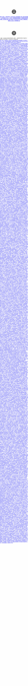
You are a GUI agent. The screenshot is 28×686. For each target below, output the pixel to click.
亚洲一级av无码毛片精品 (16, 391)
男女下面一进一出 (11, 164)
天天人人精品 (12, 263)
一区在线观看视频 (7, 274)
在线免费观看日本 (3, 461)
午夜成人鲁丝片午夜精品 (23, 248)
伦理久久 (17, 494)
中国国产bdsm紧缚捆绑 (14, 526)
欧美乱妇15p (8, 123)
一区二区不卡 (14, 143)
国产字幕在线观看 (8, 77)
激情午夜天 (21, 280)
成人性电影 (23, 172)
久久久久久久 (19, 378)
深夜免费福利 (4, 211)
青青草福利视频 (14, 94)
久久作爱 (13, 306)
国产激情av (8, 360)
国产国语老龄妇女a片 (24, 323)
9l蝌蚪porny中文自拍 (24, 101)
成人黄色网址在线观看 (23, 497)
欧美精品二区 (13, 437)
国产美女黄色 (19, 450)
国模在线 (3, 59)
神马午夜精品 (10, 434)
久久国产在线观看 (10, 114)
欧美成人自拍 (5, 525)
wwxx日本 (11, 462)
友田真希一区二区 (21, 328)
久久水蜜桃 (24, 387)
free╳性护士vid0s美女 (16, 322)
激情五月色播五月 (22, 435)
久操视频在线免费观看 (11, 65)
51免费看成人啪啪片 (20, 315)
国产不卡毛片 (18, 46)
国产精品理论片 (14, 245)
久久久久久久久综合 (15, 254)
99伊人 (21, 371)
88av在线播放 (10, 63)
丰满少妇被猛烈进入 (5, 58)
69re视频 (9, 323)
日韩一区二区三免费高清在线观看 (19, 412)
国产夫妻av (2, 122)
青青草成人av (2, 249)
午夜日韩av (6, 60)
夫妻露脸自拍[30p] (14, 397)
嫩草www (4, 181)
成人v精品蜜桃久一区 (9, 57)
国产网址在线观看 (13, 165)
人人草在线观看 (17, 204)
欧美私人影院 (5, 375)
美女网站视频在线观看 (16, 77)
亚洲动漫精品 (19, 329)
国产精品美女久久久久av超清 (23, 274)
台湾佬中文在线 (9, 95)
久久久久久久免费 (9, 74)
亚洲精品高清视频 (14, 367)
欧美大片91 (5, 431)
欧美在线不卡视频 (14, 505)
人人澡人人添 (23, 233)
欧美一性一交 (21, 366)
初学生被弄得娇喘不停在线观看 (20, 467)
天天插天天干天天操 (23, 384)
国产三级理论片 (25, 67)
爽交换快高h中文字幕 (6, 273)
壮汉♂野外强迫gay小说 (23, 76)
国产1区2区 (18, 504)
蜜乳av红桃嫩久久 (22, 333)
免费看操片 (10, 141)
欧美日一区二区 (8, 108)
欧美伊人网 (8, 181)
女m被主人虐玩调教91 (13, 324)
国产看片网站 (20, 451)
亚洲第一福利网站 (14, 431)
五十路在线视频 (6, 502)
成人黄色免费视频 (17, 197)
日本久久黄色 (4, 459)
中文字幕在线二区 (9, 510)
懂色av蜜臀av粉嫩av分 (12, 346)
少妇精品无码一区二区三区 (12, 449)
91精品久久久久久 (4, 430)
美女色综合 (23, 111)
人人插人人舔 (24, 99)
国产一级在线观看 (23, 307)
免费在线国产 (14, 537)
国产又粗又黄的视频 (17, 136)
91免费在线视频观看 (20, 361)
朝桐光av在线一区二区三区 (17, 185)
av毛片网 (18, 278)
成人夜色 (7, 529)
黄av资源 (2, 47)
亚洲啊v (16, 131)
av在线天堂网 (2, 531)
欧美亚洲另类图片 (11, 212)
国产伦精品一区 (4, 73)
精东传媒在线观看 (16, 407)
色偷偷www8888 (21, 266)
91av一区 (15, 474)
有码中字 (17, 335)
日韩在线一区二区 (6, 188)
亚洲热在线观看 (5, 210)
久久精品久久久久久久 (19, 164)
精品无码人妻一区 (17, 49)
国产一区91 (19, 235)
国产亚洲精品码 (3, 384)
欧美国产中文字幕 (11, 312)
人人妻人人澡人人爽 (6, 378)
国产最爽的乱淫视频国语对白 (22, 479)
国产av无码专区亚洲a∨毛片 (14, 47)
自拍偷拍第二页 (18, 246)
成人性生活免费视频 (20, 326)
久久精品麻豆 (21, 534)
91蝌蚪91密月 (8, 494)
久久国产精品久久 (15, 78)
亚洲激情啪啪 (13, 466)
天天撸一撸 (15, 524)
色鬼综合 (16, 408)
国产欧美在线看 (13, 307)
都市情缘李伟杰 (11, 432)
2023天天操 (4, 328)
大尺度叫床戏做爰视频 (19, 107)
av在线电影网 (12, 135)
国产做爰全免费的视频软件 (19, 137)
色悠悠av (3, 497)
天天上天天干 (12, 444)
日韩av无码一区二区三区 (20, 395)
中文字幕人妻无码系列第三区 (7, 297)
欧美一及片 (24, 106)
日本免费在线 (22, 257)
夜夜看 (8, 332)
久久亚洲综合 (15, 280)
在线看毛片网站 (14, 117)
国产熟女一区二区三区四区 (14, 519)
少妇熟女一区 (5, 309)
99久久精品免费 (9, 496)
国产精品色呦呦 (6, 361)
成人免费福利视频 (7, 468)
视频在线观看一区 (22, 520)
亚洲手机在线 (6, 252)
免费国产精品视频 (3, 278)
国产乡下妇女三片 (10, 66)
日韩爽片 (13, 205)
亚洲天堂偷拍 (9, 73)
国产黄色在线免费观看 (16, 377)
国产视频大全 (21, 205)
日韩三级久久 (9, 308)
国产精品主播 (21, 196)
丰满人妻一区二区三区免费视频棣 (6, 196)
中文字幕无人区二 (9, 322)
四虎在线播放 (6, 299)
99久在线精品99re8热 (21, 337)
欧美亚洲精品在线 (19, 390)
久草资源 (2, 110)
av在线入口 (17, 212)
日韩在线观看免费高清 (19, 69)
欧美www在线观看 (5, 364)
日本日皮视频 (19, 272)
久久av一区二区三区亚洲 (18, 72)
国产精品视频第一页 (7, 336)
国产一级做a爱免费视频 (4, 68)
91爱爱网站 (13, 190)
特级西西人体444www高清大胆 (14, 60)
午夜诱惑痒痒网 (12, 528)
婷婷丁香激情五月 (22, 531)
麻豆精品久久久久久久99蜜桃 (20, 187)
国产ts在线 (16, 521)
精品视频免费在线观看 (17, 63)
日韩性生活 (6, 147)
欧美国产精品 (7, 344)
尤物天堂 (26, 96)
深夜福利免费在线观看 (6, 135)
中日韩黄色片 (16, 129)
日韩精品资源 (8, 190)
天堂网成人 (13, 192)
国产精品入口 (12, 318)
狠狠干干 (6, 72)
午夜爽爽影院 (21, 73)
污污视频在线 (25, 132)
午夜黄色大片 (5, 405)
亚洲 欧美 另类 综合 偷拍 (21, 165)
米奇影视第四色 (15, 332)
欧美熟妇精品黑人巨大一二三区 (21, 183)
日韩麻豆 (8, 500)
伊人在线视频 (25, 200)
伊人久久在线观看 (7, 192)
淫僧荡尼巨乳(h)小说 (24, 145)
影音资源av (7, 59)
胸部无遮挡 (26, 211)
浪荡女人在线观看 (8, 385)
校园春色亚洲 (24, 56)
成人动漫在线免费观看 (23, 203)
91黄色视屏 (21, 105)
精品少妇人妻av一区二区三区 (7, 261)
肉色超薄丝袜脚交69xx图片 (18, 339)
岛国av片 (24, 451)
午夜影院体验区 (13, 163)
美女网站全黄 (15, 279)
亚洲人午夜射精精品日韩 (6, 145)
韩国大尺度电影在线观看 (11, 211)
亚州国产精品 (22, 375)
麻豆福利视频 (6, 433)
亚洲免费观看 (20, 304)
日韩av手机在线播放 (7, 437)
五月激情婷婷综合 (16, 469)
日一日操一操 (16, 170)
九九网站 (6, 341)
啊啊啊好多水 (16, 59)
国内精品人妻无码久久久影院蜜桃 (20, 213)
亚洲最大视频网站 (20, 276)
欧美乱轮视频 (10, 498)
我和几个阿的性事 (16, 194)
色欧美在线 (16, 48)
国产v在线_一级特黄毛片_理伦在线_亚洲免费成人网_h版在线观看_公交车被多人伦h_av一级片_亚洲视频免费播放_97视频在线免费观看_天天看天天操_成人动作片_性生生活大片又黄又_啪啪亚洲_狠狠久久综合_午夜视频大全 (14, 41)
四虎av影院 (6, 321)
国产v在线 (15, 118)
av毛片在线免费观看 (5, 227)
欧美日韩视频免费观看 (8, 311)
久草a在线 (21, 234)
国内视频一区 (2, 479)
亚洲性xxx (10, 50)
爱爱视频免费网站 (21, 116)
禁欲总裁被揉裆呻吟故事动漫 (22, 405)
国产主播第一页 (24, 450)
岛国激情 (6, 127)
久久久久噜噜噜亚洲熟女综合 (18, 57)
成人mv (14, 434)
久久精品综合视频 (3, 438)
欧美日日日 (14, 132)
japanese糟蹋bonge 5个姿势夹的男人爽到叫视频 (18, 177)
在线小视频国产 (6, 263)
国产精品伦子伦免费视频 (5, 119)
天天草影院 (8, 314)
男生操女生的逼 (6, 444)
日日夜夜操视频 (7, 518)
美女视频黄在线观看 (9, 241)
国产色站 (17, 135)
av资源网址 (16, 105)
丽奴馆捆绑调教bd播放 (23, 392)
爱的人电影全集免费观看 (23, 71)
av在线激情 (12, 69)
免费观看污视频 (20, 189)
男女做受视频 (19, 228)
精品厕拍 (16, 538)
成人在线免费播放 (22, 373)
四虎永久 (17, 531)
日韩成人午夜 (9, 541)
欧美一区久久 (7, 177)
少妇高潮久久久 (13, 345)
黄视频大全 (7, 170)
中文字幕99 (23, 253)
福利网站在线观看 (23, 161)
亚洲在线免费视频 (8, 501)
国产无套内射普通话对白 (16, 61)
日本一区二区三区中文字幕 (8, 198)
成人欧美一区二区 (19, 62)
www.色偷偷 (5, 365)
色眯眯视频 (13, 323)
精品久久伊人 (5, 96)
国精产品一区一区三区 (21, 271)
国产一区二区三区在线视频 (14, 75)
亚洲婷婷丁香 (18, 306)
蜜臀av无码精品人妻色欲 (15, 181)
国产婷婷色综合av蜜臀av (5, 163)
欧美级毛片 (5, 533)
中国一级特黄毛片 (11, 480)
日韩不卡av (26, 383)
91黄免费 (20, 305)
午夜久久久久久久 (15, 73)
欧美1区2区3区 (20, 232)
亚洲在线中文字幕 (19, 192)
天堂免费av (24, 390)
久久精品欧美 (13, 393)
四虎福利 (3, 195)
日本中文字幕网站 (19, 240)
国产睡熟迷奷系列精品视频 (10, 107)
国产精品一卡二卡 (20, 142)
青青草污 (4, 208)
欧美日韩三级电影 (11, 404)
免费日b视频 (6, 247)
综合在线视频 (22, 204)
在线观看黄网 (19, 67)
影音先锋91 (3, 304)
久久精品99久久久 (18, 444)
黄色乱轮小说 (13, 142)
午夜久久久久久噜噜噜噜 (5, 104)
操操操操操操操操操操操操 (9, 80)
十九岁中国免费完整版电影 (10, 277)
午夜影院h (18, 123)
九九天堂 (10, 342)
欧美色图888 (24, 342)
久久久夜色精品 (8, 495)
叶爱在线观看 (8, 202)
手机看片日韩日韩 (25, 138)
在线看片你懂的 (16, 144)
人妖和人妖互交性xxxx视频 (11, 233)
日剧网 (15, 80)
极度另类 (21, 121)
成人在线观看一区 (7, 160)
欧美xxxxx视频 (17, 145)
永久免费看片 (18, 233)
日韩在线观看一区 (23, 256)
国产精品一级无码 (11, 430)
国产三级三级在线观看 (8, 469)
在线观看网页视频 (3, 132)
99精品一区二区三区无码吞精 (15, 122)
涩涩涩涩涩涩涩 (7, 43)
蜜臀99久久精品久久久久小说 (9, 128)
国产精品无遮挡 (4, 48)
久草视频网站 (12, 340)
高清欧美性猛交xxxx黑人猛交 (13, 127)
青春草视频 (6, 267)
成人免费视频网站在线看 (21, 176)
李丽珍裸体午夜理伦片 (13, 176)
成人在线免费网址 (14, 134)
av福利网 (23, 185)
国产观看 (3, 298)
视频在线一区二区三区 (24, 265)
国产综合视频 (13, 387)
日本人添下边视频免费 (7, 236)
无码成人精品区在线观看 (17, 114)
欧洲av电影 (11, 371)
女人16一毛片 (14, 126)
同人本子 (2, 313)
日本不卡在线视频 (16, 438)
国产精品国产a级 (11, 321)
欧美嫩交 (5, 403)
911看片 (20, 471)
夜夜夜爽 (12, 540)
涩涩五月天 (10, 460)
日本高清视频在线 (19, 163)
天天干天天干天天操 (8, 195)
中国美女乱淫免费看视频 (11, 172)
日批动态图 (3, 229)
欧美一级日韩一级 (4, 323)
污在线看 (10, 126)
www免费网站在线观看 (24, 202)
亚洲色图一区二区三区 (15, 520)
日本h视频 (21, 541)
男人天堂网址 (7, 479)
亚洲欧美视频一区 (17, 58)
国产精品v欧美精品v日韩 (16, 507)
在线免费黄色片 (19, 269)
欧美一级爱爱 (21, 170)
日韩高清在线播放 (23, 396)
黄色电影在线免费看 (13, 188)
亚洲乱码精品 (14, 173)
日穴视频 (9, 472)
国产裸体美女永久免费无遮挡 (22, 50)
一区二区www (21, 363)
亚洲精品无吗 (15, 297)
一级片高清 (22, 53)
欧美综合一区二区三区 (21, 273)
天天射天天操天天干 (8, 264)
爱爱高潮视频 (8, 140)
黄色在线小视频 (16, 71)
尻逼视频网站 (20, 431)
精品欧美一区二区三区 (11, 46)
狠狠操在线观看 (8, 270)
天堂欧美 (1, 189)
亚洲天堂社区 (17, 53)
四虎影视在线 (15, 141)
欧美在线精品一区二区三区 (10, 300)
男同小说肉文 (6, 183)
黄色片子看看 (4, 61)
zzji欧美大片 (12, 58)
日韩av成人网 (2, 201)
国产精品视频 (9, 248)
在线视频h (24, 104)
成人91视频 (25, 121)
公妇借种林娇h (7, 471)
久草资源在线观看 (20, 327)
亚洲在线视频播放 (20, 441)
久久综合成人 (22, 43)
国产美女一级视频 (10, 203)
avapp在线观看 (17, 190)
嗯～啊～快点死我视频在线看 (15, 396)
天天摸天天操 (18, 401)
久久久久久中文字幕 (24, 49)
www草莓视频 (3, 332)
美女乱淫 (11, 332)
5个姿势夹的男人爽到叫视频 (9, 509)
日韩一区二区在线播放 (21, 66)
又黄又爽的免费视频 (13, 160)
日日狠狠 (21, 519)
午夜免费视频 (9, 61)
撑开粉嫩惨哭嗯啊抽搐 (16, 372)
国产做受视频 (8, 363)
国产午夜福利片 (5, 143)
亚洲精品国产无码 (16, 55)
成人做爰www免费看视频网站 (14, 210)
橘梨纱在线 (19, 80)
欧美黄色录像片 (3, 476)
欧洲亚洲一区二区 (5, 470)
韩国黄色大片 (15, 261)
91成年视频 (8, 497)
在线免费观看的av (25, 471)
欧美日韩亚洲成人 (7, 191)
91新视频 (5, 189)
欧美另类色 (6, 446)
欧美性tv (9, 247)
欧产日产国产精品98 (3, 346)
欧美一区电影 (6, 456)
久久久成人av (14, 327)
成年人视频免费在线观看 (14, 121)
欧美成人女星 (19, 229)
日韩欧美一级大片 (10, 48)
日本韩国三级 (21, 209)
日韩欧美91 (8, 208)
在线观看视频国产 (12, 531)
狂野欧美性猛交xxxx (6, 536)
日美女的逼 (2, 118)
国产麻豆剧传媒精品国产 (5, 161)
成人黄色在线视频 (24, 44)
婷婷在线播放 (12, 161)
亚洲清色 (13, 62)
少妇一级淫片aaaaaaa (11, 275)
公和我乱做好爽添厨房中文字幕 (18, 460)
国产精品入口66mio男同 (7, 376)
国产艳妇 (8, 367)
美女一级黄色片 (4, 367)
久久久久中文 (17, 263)
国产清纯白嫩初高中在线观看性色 (15, 230)
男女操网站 (15, 120)
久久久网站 (2, 472)
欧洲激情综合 (9, 512)
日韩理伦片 (4, 228)
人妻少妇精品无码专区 (4, 50)
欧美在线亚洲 (11, 364)
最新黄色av (12, 536)
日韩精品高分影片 (17, 113)
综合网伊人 (24, 340)
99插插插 (20, 174)
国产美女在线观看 (4, 400)
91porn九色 (21, 129)
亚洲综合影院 (21, 78)
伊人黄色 (13, 408)
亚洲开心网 (5, 193)
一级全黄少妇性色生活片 (9, 209)
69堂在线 (11, 313)
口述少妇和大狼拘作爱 (19, 529)
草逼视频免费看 (16, 305)
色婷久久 (22, 393)
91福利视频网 (23, 115)
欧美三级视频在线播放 (4, 498)
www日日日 (15, 74)
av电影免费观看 (22, 60)
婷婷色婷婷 (14, 476)
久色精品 (1, 410)
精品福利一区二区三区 (17, 98)
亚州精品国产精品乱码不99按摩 (11, 67)
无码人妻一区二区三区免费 (16, 171)
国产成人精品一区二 (16, 244)
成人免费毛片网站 (21, 456)
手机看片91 (24, 378)
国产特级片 (8, 111)
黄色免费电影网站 (24, 437)
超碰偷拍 (6, 243)
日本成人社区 (7, 307)
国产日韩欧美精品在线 (18, 517)
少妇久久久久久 (3, 202)
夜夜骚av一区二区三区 (8, 337)
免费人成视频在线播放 (6, 197)
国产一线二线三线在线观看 (8, 112)
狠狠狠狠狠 (4, 231)
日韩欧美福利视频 (14, 328)
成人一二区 (12, 237)
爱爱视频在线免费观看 (4, 432)
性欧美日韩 (25, 129)
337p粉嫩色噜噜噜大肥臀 (5, 121)
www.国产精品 (15, 539)
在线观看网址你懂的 (13, 298)
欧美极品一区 (10, 72)
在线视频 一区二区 (23, 51)
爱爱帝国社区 (17, 250)
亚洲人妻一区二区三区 (8, 373)
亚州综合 (10, 252)
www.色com (18, 513)
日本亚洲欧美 (12, 104)
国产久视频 (2, 127)
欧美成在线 (26, 131)
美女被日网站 (24, 98)
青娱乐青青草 (18, 433)
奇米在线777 (3, 242)
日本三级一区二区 (9, 231)
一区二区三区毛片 (3, 409)
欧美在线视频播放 (13, 479)
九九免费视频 (17, 536)
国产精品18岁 (2, 366)
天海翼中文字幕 (18, 445)
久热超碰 (9, 251)
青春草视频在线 (18, 387)
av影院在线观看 (18, 318)
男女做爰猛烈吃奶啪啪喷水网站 (19, 309)
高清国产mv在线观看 (24, 306)
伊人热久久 (24, 324)
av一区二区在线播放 (11, 398)
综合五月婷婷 (2, 259)
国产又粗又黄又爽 (9, 182)
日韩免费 (9, 365)
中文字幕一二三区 (9, 206)
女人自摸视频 (9, 535)
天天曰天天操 (22, 247)
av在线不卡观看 (10, 294)
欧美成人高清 (14, 179)
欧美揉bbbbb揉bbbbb (14, 242)
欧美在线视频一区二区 (13, 116)
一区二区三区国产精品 (16, 247)
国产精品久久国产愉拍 (4, 139)
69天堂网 (7, 260)
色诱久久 (23, 270)
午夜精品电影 (21, 429)
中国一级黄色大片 (3, 324)
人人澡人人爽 (2, 102)
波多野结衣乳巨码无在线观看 (21, 168)
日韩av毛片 (23, 171)
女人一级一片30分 (4, 374)
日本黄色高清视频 (19, 175)
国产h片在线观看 (7, 75)
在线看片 (25, 198)
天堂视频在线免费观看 (14, 314)
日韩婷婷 (5, 65)
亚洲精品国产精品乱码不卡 (17, 110)
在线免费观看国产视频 (22, 193)
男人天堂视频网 (9, 179)
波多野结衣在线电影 (11, 207)
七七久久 (2, 317)
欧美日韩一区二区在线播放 (5, 165)
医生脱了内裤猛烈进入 (12, 96)
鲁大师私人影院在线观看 (5, 345)
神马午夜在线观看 (21, 74)
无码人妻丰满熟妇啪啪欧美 (22, 367)
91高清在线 (4, 74)
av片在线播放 (18, 65)
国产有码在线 (3, 95)
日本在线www (9, 168)
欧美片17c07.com (14, 316)
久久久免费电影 (14, 477)
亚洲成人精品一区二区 (18, 506)
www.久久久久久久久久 (20, 434)
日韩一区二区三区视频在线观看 (20, 499)
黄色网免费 (15, 326)
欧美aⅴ (11, 111)
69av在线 (20, 144)
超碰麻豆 (19, 261)
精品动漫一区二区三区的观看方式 (7, 120)
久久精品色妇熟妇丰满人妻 (4, 237)
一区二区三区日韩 (20, 474)
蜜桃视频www (13, 269)
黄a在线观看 (2, 467)
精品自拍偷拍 (6, 390)
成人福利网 (4, 94)
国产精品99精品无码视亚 (10, 131)
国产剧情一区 (20, 64)
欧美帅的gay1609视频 (3, 130)
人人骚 (8, 324)
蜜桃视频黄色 (20, 160)
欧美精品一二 (5, 166)
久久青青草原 (13, 504)
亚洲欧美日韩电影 (24, 133)
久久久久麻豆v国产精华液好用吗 (8, 53)
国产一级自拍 (3, 383)
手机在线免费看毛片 (13, 463)
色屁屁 (14, 308)
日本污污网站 (12, 109)
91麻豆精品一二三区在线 (11, 335)
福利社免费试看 (11, 375)
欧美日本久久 (6, 396)
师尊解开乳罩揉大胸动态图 (12, 79)
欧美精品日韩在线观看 (15, 295)
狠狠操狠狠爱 (23, 178)
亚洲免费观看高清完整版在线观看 (15, 101)
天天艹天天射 (22, 77)
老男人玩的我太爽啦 (23, 300)
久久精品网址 (17, 260)
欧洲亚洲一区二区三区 (14, 334)
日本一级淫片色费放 (22, 473)
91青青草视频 (4, 335)
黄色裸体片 (25, 280)
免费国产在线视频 (3, 538)
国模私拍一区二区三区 (20, 227)
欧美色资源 (19, 44)
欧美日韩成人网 (15, 311)
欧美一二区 (19, 428)
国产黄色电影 (15, 317)
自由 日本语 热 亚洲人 (16, 511)
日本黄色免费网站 (7, 379)
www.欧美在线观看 (19, 459)
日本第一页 (21, 408)
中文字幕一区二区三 (6, 44)
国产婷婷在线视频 (12, 106)
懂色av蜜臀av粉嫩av (23, 346)
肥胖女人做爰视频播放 (17, 138)
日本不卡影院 (25, 164)
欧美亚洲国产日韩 (16, 201)
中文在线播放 (17, 500)
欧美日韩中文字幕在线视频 (6, 173)
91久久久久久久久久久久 (19, 147)
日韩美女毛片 (18, 133)
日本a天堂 (18, 345)
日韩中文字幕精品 (21, 143)
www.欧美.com (19, 249)
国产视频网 (20, 139)
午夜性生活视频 (5, 507)
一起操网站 (22, 54)
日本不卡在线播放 (9, 338)
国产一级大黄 (4, 408)
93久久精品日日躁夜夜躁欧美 (15, 54)
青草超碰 (6, 472)
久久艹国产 (24, 141)
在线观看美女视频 (24, 136)
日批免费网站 (23, 454)
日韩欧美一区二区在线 (4, 370)
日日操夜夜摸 (25, 105)
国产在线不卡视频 (19, 146)
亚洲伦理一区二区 (8, 527)
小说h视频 (21, 427)
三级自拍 (10, 370)
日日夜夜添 (18, 323)
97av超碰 (14, 178)
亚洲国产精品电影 (15, 196)
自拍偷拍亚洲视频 (6, 394)
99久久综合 (2, 134)
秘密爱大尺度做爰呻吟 (4, 377)
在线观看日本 (9, 326)
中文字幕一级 (13, 191)
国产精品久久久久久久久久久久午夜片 (21, 109)
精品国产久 (24, 240)
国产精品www (21, 135)
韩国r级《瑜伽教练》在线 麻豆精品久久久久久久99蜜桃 (14, 516)
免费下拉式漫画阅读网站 (15, 385)
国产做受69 (7, 109)
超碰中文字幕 (21, 206)
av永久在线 (10, 377)
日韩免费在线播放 (19, 191)
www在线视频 (7, 333)
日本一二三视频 (3, 199)
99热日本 (5, 185)
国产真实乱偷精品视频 (10, 253)
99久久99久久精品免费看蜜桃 (10, 467)
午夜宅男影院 (22, 522)
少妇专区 (6, 531)
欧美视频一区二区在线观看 (19, 268)
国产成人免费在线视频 (4, 97)
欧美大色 (25, 188)
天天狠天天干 (14, 236)
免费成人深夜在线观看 (20, 96)
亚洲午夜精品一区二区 (21, 448)
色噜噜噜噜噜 (23, 398)
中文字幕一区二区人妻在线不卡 (9, 124)
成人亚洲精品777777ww (6, 387)
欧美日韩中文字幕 (22, 347)
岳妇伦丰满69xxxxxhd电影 (22, 95)
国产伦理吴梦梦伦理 (13, 271)
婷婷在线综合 (13, 270)
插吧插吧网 (9, 257)
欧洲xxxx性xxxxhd (17, 259)
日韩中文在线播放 (17, 258)
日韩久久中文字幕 (9, 343)
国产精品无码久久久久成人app (14, 267)
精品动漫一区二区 (10, 49)
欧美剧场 (9, 130)
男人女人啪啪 (19, 94)
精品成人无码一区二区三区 (21, 501)
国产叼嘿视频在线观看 (9, 201)
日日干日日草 (5, 106)
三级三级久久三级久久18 (18, 102)
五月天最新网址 (22, 407)
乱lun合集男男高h (20, 477)
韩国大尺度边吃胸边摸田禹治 (19, 344)
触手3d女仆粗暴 (17, 364)
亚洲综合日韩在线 (24, 258)
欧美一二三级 (20, 162)
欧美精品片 (17, 302)
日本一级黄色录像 (21, 48)
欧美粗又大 (23, 65)
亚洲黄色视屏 (6, 342)
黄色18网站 (13, 494)
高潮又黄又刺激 (17, 375)
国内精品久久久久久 (17, 52)
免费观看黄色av (21, 131)
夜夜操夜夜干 (22, 210)
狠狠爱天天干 (5, 404)
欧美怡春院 (13, 257)
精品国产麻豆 (19, 99)
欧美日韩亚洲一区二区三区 (19, 509)
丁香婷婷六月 (9, 193)
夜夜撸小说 (2, 342)
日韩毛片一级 (6, 101)
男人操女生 (5, 172)
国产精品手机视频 (3, 238)
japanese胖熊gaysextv (13, 274)
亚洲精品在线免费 (4, 296)
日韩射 (20, 253)
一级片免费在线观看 (14, 162)
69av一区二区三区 (19, 104)
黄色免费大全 (11, 105)
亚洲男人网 (9, 454)
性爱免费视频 (15, 64)
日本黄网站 (10, 143)
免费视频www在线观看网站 (12, 310)
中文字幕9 (3, 333)
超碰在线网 (18, 103)
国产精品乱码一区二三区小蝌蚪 (5, 51)
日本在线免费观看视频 (11, 240)
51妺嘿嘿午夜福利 (13, 44)
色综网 (14, 530)
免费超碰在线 (7, 366)
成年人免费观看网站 (16, 182)
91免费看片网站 (23, 411)
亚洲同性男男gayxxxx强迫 (18, 199)
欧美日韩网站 (9, 455)
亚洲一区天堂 (10, 412)
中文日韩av (14, 50)
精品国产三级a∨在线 (23, 267)
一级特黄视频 (24, 110)
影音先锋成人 (9, 327)
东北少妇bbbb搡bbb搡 (7, 428)
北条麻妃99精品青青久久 (7, 125)
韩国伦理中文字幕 (15, 266)
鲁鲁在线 (23, 128)
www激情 (2, 373)
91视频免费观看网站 (11, 331)
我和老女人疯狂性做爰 (9, 71)
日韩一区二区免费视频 (18, 56)
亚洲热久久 (24, 62)
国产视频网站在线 (13, 227)
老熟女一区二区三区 (19, 211)
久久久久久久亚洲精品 (10, 301)
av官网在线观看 (23, 182)
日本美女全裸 (11, 235)
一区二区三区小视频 (20, 173)
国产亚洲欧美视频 (21, 298)
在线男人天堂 (9, 451)
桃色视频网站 (25, 519)
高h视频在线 (16, 253)
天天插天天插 (16, 301)
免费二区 (15, 66)
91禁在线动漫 (15, 456)
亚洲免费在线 (9, 55)
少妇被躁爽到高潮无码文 (9, 258)
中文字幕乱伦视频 (21, 382)
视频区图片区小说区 (3, 451)
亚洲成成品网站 (18, 403)
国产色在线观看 (3, 363)
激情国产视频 (12, 260)
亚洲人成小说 (15, 203)
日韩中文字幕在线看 (17, 115)
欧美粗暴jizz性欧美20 (7, 393)
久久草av (6, 448)
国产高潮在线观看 (15, 140)
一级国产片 (2, 275)
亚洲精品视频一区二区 (17, 231)
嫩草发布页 (2, 62)
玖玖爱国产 (8, 245)
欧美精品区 (15, 238)
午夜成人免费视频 (19, 132)
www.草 (17, 435)
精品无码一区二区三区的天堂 (22, 126)
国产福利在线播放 (24, 80)
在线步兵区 (19, 178)
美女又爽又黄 (7, 76)
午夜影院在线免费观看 (7, 473)
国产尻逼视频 (10, 98)
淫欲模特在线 (9, 185)
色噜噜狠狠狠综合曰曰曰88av (18, 241)
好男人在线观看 (9, 272)
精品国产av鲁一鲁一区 (17, 386)
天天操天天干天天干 (5, 381)
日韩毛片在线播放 (18, 128)
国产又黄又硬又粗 (10, 115)
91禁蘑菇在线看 (10, 339)
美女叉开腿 (11, 144)
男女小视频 (2, 43)
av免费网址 (5, 541)
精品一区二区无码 (19, 340)
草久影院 (15, 97)
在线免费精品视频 (25, 388)
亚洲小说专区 (25, 408)
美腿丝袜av (7, 116)
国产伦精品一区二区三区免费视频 (14, 265)
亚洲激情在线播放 (15, 370)
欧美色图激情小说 (15, 252)
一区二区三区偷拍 (3, 443)
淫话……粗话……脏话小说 (9, 234)
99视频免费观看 (20, 79)
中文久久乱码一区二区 (4, 45)
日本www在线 (21, 294)
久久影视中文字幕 (5, 235)
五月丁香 (6, 251)
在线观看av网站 (6, 463)
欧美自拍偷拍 (2, 57)
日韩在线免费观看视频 (9, 102)
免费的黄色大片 (20, 208)
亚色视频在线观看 (22, 212)
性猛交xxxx (21, 475)
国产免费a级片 (10, 136)
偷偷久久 (3, 253)
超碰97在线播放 (5, 265)
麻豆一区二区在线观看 (13, 99)
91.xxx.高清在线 (23, 508)
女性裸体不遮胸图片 (3, 133)
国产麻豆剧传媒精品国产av (22, 446)
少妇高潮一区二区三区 (16, 167)
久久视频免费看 (13, 401)
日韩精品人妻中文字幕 (15, 202)
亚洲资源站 (12, 506)
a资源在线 (7, 458)
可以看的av (12, 497)
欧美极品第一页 (20, 134)
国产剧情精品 (22, 75)
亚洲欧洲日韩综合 (14, 108)
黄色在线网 (7, 47)
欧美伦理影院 (14, 272)
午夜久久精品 (9, 254)
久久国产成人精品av (15, 409)
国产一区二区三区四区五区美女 (12, 100)
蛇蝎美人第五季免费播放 (9, 259)
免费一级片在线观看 (11, 146)
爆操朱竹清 (9, 78)
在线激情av (3, 453)
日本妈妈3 (17, 380)
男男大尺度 (18, 346)
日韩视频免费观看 (18, 540)
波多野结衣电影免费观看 (5, 382)
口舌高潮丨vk (9, 443)
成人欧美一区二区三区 (14, 518)
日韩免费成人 (24, 235)
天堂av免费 (25, 475)
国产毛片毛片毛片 (7, 174)
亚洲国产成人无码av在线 (18, 237)
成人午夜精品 (14, 95)
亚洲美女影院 (21, 332)
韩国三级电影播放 (24, 341)
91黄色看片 (21, 530)
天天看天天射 (13, 123)
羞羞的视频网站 (13, 70)
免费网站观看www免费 (24, 201)
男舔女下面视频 (18, 320)
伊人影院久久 (16, 184)
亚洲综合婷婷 (20, 262)
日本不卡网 (6, 136)
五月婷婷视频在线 (21, 140)
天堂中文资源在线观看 (21, 245)
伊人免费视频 (22, 123)
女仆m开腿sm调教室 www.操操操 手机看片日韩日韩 (17, 68)
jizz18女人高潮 (23, 310)
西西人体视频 (16, 234)
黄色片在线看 (13, 383)
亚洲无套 (10, 62)
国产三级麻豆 (4, 46)
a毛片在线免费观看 (12, 470)
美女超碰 (9, 117)
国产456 (8, 410)
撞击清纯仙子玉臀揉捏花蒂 (13, 392)
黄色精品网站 (10, 138)
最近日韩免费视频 (14, 208)
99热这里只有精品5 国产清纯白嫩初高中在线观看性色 (16, 186)
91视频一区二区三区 (10, 213)
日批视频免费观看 (12, 183)
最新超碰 (21, 181)
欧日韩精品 (20, 452)
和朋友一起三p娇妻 (9, 194)
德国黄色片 (15, 402)
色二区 (11, 279)
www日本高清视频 (19, 119)
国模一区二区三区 (22, 127)
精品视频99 (21, 195)
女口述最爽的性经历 (8, 427)
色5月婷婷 (25, 102)
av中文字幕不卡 (13, 273)
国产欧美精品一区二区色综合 (22, 236)
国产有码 (24, 502)
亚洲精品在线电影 (7, 477)
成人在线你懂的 (7, 122)
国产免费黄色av (10, 474)
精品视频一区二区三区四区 (7, 306)
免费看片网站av (24, 61)
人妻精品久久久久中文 (14, 76)
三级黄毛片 (6, 63)
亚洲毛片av (26, 460)
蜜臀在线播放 (24, 466)
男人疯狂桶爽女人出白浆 (8, 244)
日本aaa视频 (16, 139)
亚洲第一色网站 (11, 52)
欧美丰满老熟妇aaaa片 (7, 316)
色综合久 (1, 106)
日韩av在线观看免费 (12, 315)
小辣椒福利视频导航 (19, 383)
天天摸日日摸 (23, 122)
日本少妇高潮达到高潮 (24, 372)
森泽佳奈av (23, 515)
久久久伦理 (8, 94)
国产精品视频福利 (11, 296)
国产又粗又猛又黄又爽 (9, 317)
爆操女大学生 (13, 388)
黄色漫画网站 (21, 295)
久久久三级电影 (21, 251)
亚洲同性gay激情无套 (16, 510)
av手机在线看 (10, 97)
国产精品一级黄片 (4, 207)
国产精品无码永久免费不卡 (7, 167)
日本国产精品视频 (12, 320)
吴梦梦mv (19, 310)
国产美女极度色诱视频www (7, 256)
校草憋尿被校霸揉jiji (5, 176)
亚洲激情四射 (2, 389)
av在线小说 (12, 170)
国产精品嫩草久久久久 (6, 70)
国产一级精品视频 (23, 167)
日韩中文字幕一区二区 (5, 239)
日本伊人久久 (17, 45)
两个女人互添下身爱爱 (20, 70)
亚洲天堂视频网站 (9, 453)
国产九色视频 (8, 464)
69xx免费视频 (19, 388)
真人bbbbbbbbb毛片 (8, 266)
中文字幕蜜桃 (22, 458)
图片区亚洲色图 (22, 301)
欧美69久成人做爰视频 (19, 465)
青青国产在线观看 (9, 64)
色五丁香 (10, 507)
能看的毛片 (4, 64)
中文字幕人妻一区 (23, 410)
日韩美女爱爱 (16, 313)
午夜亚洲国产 (22, 302)
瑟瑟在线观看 (20, 120)
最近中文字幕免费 (11, 45)
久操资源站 (26, 242)
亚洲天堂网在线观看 (10, 113)
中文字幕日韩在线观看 (6, 340)
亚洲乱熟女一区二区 (21, 238)
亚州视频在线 (21, 59)
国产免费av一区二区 (18, 277)
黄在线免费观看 (18, 360)
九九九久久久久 (22, 331)
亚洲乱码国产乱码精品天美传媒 (9, 103)
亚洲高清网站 (12, 452)
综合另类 (3, 67)
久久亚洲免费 (6, 262)
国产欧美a (17, 205)
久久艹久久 (18, 161)
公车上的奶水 (24, 376)
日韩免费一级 (7, 313)
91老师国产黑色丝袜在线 (17, 535)
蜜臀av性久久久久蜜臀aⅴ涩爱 (12, 278)
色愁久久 (15, 189)
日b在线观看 (13, 175)
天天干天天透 (7, 69)
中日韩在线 (15, 232)
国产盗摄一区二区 (22, 453)
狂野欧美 (15, 112)
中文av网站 (2, 372)
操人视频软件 (23, 445)
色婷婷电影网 (9, 132)
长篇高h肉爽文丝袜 (12, 513)
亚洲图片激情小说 (12, 433)
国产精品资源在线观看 (15, 389)
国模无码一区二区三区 (15, 51)
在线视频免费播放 (19, 207)
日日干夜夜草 (17, 404)
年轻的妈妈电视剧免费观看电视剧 (11, 249)
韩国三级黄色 (5, 79)
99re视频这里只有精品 (10, 199)
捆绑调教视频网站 (7, 175)
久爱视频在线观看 (24, 130)
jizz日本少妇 (18, 172)
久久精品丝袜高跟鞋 (7, 372)
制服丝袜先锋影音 (10, 56)
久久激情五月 (21, 55)
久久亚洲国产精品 (10, 189)
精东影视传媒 (21, 242)
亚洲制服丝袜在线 (22, 469)
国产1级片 (13, 525)
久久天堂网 (6, 117)
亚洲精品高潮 (6, 532)
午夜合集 (23, 320)
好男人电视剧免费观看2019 (15, 43)
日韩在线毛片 (3, 233)
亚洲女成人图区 (21, 538)
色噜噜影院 (2, 72)
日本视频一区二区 (15, 248)
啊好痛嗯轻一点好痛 (15, 256)
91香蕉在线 (19, 324)
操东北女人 (23, 433)
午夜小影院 (11, 59)
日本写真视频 (21, 252)
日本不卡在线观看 (15, 251)
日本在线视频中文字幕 (4, 126)
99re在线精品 (18, 341)
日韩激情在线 (5, 434)
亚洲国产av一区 (11, 137)
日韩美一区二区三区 (19, 200)
